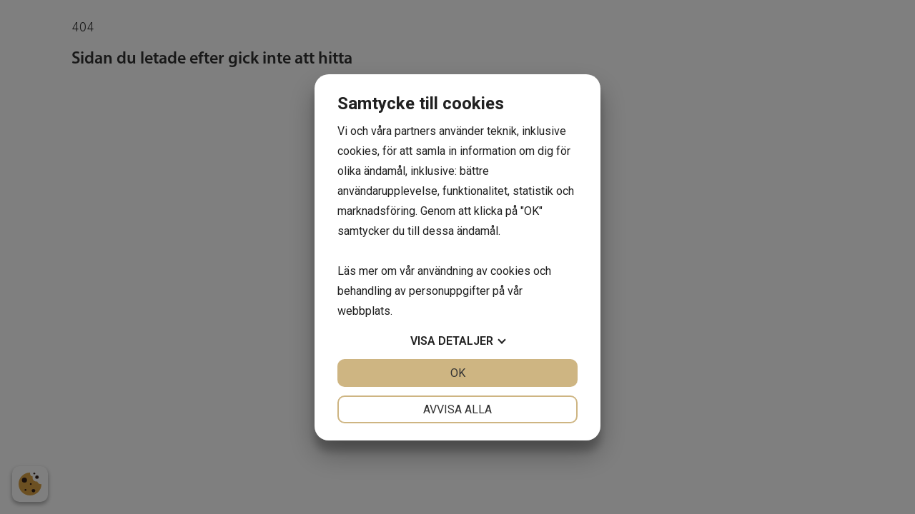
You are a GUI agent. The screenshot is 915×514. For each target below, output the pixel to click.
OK (457, 373)
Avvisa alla (457, 409)
